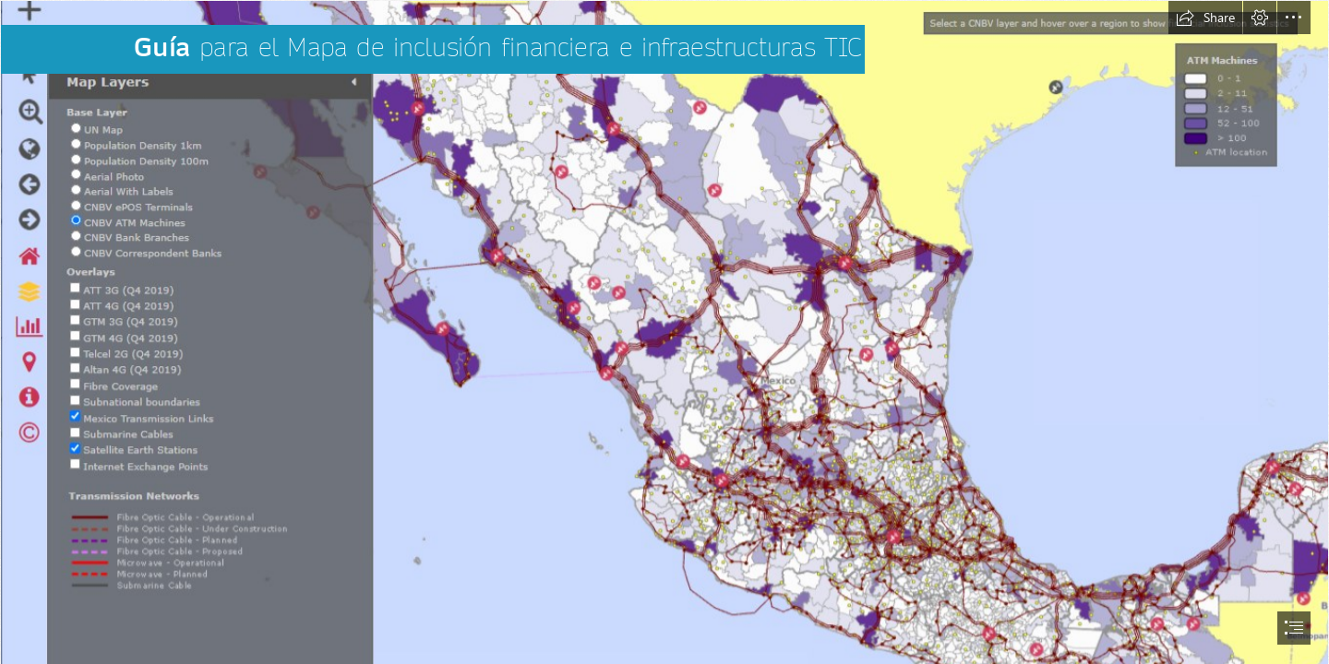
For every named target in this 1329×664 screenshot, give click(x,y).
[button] (1205, 17)
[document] (664, 332)
